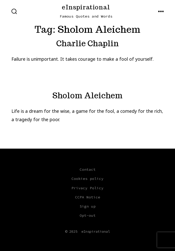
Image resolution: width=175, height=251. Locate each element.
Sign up (88, 206)
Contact (88, 169)
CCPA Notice (87, 197)
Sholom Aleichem (87, 95)
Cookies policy (87, 178)
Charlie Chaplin (87, 43)
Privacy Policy (87, 188)
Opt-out (88, 215)
